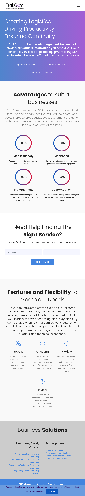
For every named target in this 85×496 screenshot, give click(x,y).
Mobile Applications (54, 450)
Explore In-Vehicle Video (42, 72)
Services (40, 484)
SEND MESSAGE (42, 262)
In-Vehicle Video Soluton (56, 458)
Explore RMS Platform (59, 64)
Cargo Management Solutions (58, 456)
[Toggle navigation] (78, 6)
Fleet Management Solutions (58, 453)
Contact (62, 484)
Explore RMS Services (25, 64)
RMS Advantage (26, 484)
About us (51, 484)
